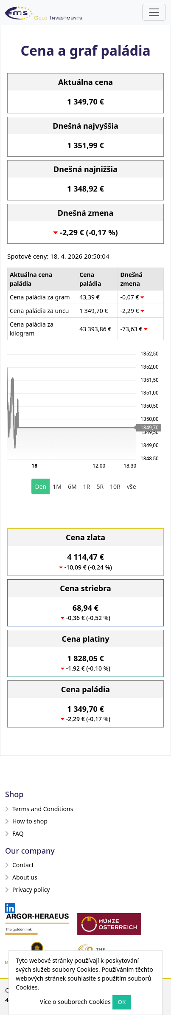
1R (86, 486)
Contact (19, 865)
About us (21, 877)
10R (115, 486)
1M (57, 486)
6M (72, 486)
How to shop (26, 821)
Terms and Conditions (39, 809)
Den (40, 486)
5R (100, 486)
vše (131, 486)
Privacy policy (27, 889)
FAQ (14, 833)
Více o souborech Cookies (75, 1002)
